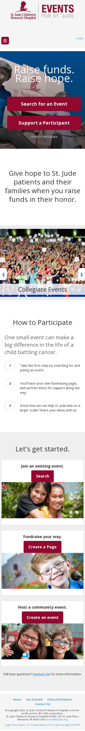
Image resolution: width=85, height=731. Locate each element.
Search (42, 476)
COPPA (76, 724)
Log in (80, 38)
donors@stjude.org (56, 719)
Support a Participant (44, 123)
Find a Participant (59, 699)
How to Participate (44, 137)
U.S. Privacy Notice (37, 724)
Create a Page (42, 546)
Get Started (34, 699)
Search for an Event (44, 104)
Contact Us (41, 674)
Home (17, 699)
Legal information (15, 724)
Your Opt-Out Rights (59, 724)
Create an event (43, 617)
